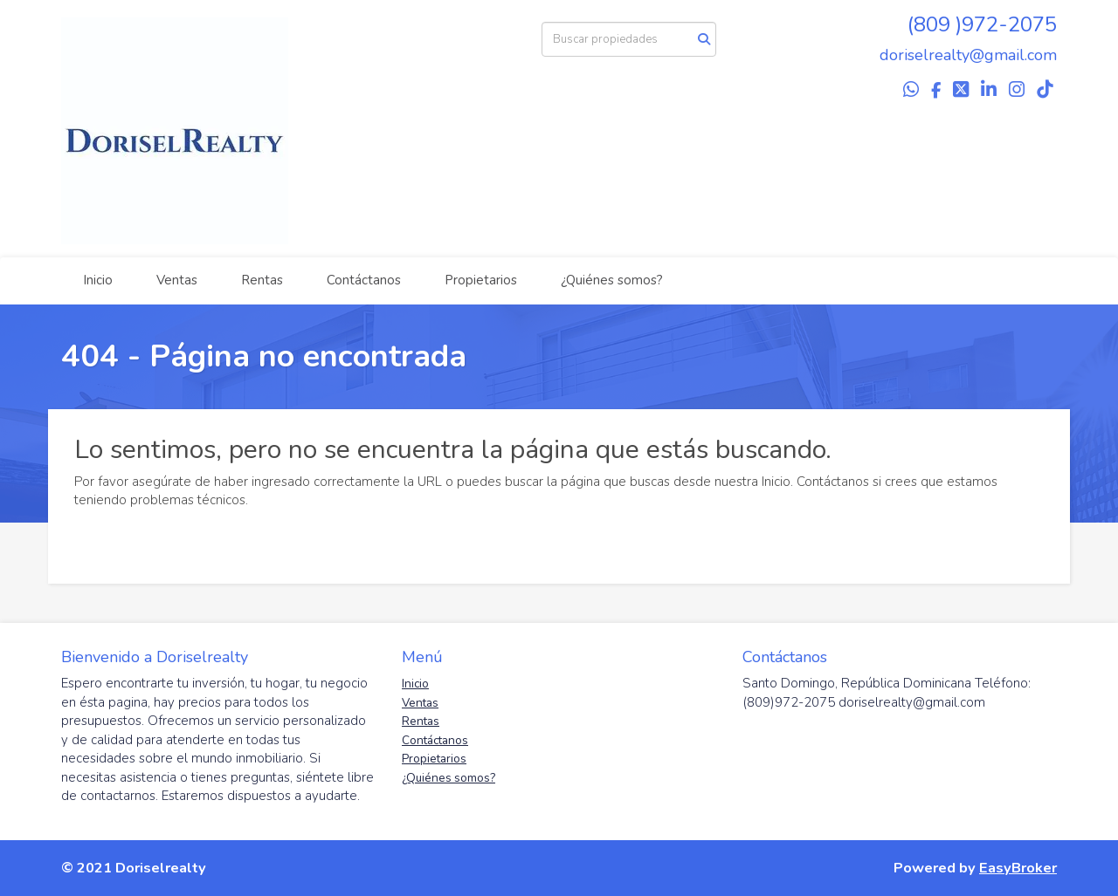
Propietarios (481, 280)
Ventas (176, 280)
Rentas (262, 280)
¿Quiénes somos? (612, 280)
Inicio (98, 280)
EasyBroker (1018, 868)
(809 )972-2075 (982, 24)
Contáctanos (364, 280)
